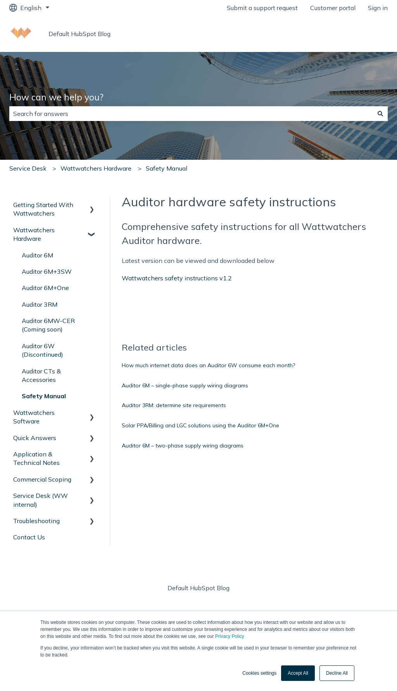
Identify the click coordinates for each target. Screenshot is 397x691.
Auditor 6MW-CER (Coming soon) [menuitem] (48, 325)
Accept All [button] (298, 673)
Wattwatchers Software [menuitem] (34, 417)
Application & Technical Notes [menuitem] (36, 458)
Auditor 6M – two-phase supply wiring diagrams (182, 445)
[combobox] (191, 113)
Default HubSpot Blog (79, 34)
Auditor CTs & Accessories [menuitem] (41, 375)
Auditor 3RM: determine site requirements (174, 405)
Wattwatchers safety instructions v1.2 (177, 278)
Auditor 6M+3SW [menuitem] (47, 271)
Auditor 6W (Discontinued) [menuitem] (42, 350)
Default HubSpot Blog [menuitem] (198, 588)
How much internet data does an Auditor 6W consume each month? (208, 365)
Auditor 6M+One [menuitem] (45, 288)
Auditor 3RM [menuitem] (39, 304)
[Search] (380, 113)
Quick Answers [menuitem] (34, 438)
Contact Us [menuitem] (29, 537)
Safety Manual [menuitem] (44, 396)
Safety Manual (166, 168)
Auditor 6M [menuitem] (37, 255)
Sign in (378, 8)
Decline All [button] (337, 673)
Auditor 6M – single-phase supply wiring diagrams (185, 385)
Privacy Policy (229, 636)
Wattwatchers (359, 34)
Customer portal (333, 8)
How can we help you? (56, 97)
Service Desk (28, 168)
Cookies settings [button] (259, 673)
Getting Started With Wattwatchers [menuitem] (43, 209)
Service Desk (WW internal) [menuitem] (40, 500)
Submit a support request (262, 8)
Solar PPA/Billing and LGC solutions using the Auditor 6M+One (200, 425)
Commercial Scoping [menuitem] (42, 479)
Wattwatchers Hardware (95, 168)
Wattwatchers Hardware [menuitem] (34, 234)
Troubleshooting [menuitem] (36, 521)
